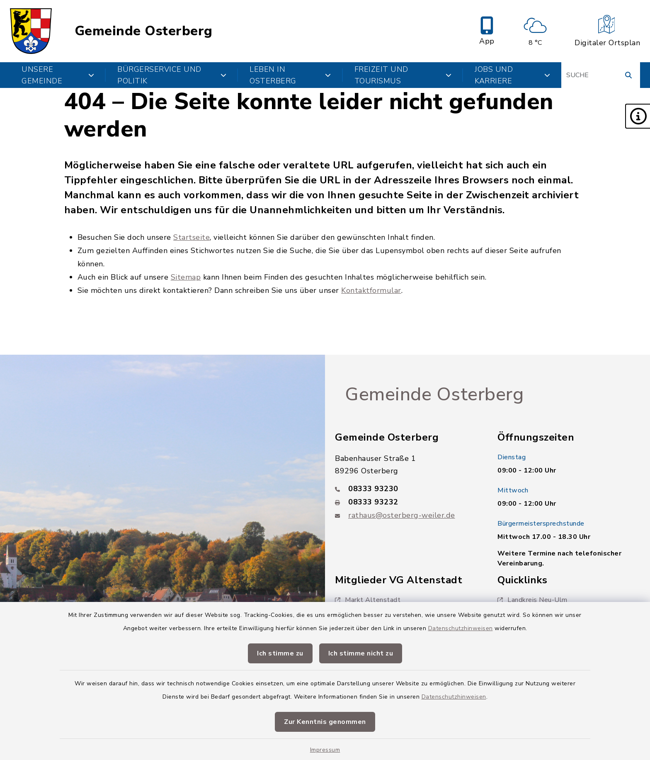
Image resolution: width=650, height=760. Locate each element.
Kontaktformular (371, 290)
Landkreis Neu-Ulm (532, 599)
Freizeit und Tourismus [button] (403, 75)
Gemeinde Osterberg (144, 31)
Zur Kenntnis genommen (325, 721)
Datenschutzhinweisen (460, 628)
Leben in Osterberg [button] (290, 75)
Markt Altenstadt (367, 599)
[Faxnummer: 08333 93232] (406, 502)
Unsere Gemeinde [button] (58, 75)
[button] (637, 116)
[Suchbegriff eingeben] (600, 75)
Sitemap (186, 277)
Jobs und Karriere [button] (512, 75)
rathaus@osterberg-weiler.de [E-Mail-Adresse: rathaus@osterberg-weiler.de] (401, 515)
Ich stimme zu (280, 653)
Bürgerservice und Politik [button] (171, 75)
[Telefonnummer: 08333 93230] (406, 489)
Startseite (191, 237)
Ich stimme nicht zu (360, 653)
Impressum (325, 750)
